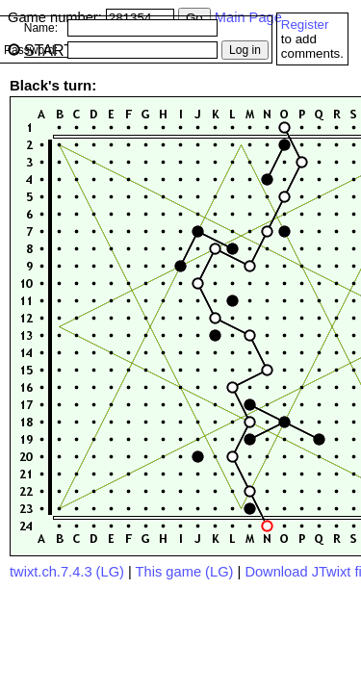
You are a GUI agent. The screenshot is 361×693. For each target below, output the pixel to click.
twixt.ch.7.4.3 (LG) (67, 571)
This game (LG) (185, 571)
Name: (41, 28)
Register (305, 24)
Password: (31, 50)
